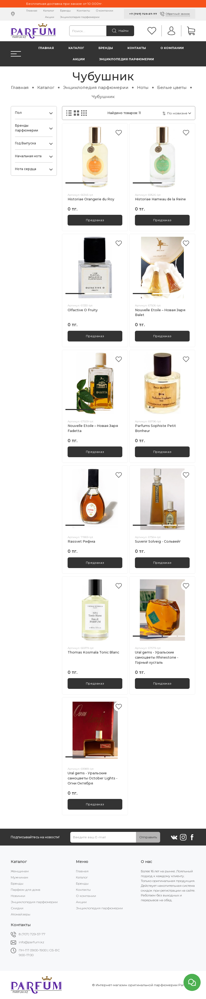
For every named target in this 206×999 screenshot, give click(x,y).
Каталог (48, 10)
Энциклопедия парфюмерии (80, 17)
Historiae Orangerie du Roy (91, 199)
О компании (104, 10)
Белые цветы (172, 87)
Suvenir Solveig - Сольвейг (158, 541)
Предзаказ (95, 220)
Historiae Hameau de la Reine (160, 199)
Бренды (65, 10)
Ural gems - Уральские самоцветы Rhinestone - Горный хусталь (156, 657)
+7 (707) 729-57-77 (143, 13)
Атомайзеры (20, 914)
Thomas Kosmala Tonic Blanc (93, 652)
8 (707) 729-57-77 (32, 934)
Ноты (143, 87)
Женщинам (20, 871)
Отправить (148, 837)
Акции (49, 17)
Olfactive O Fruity (83, 310)
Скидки (17, 908)
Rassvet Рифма (81, 541)
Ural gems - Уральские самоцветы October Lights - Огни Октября (92, 778)
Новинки (18, 896)
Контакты (83, 10)
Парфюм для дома (25, 890)
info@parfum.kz (31, 942)
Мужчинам (19, 877)
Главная (31, 10)
